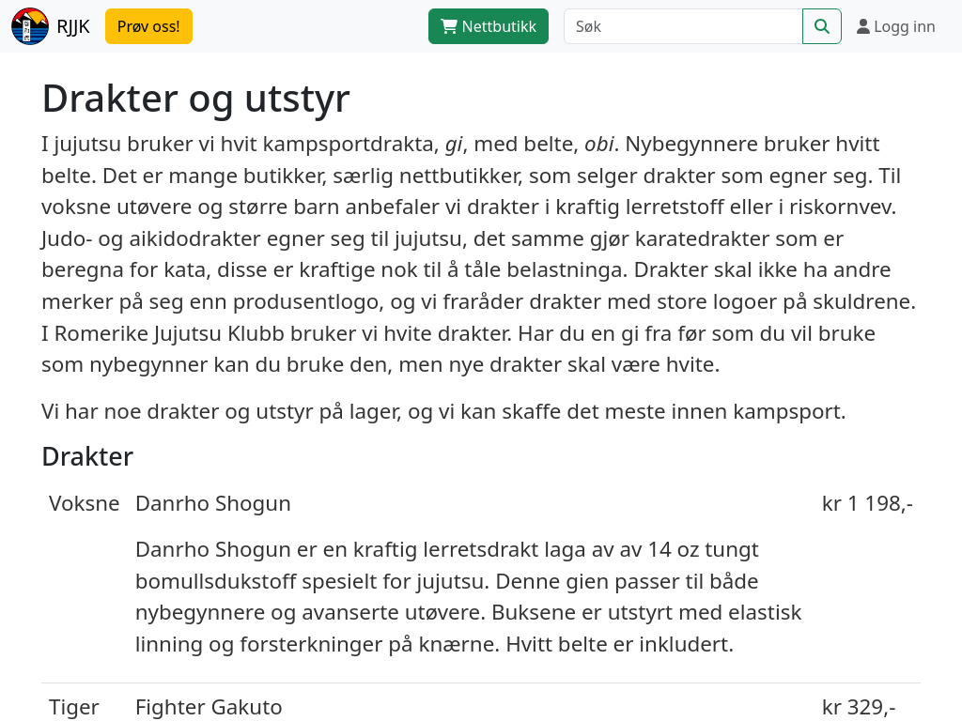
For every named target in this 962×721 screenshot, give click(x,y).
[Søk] (683, 26)
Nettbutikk (488, 26)
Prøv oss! (148, 26)
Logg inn (896, 26)
